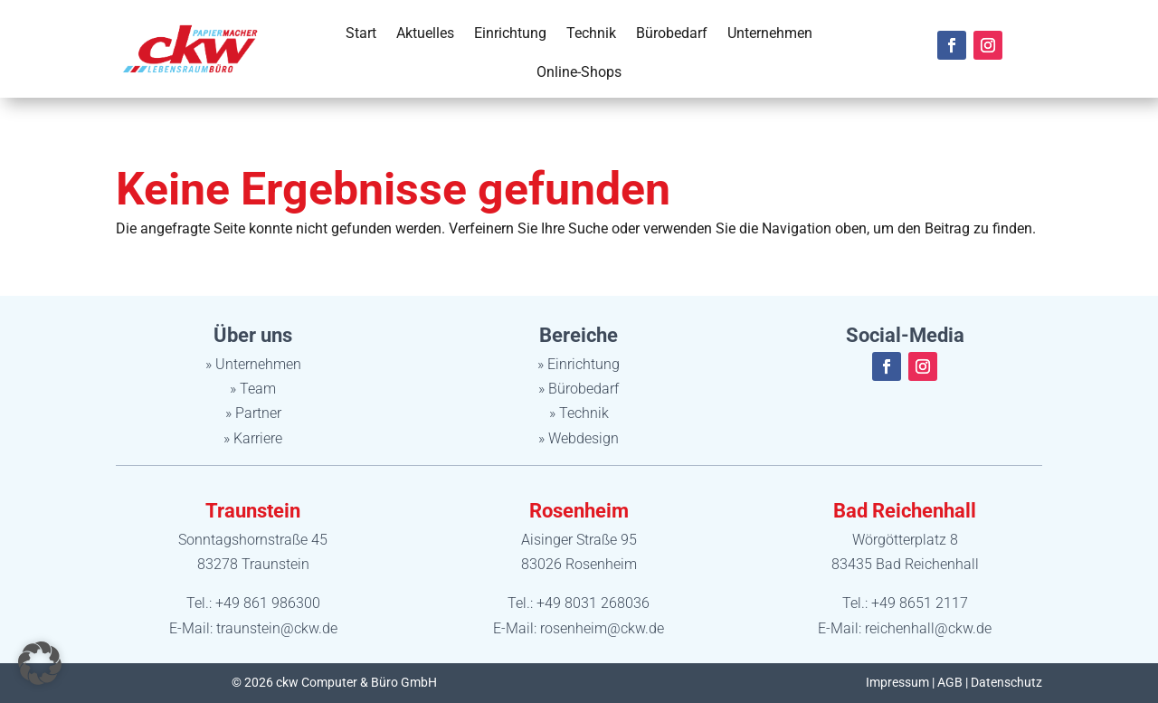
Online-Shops (579, 72)
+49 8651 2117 (919, 603)
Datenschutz (1006, 682)
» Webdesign (578, 438)
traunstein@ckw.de (276, 628)
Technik (591, 33)
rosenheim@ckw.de (602, 628)
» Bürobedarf (578, 388)
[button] (40, 663)
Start (361, 33)
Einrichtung (510, 33)
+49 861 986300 (267, 603)
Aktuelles (425, 33)
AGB (950, 682)
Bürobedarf (671, 33)
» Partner (253, 413)
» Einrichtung (578, 364)
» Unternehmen (253, 364)
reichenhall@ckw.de (928, 628)
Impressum (897, 682)
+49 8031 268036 (593, 603)
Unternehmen (769, 33)
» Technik (579, 413)
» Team (253, 388)
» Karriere (252, 438)
